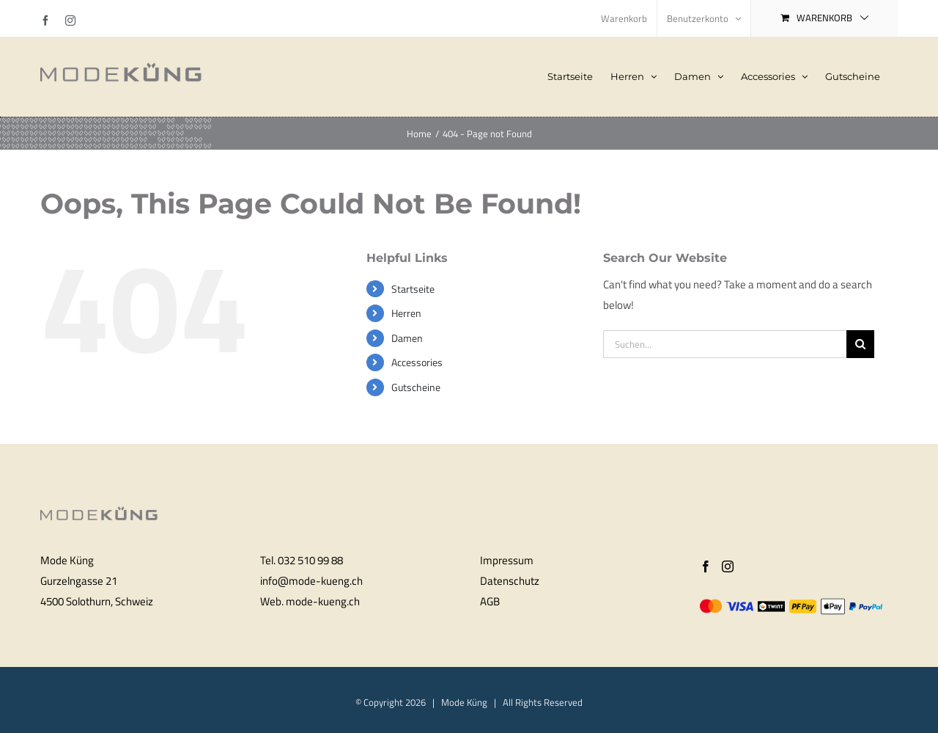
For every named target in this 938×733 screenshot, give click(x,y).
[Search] (860, 344)
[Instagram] (728, 566)
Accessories (417, 362)
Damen (407, 338)
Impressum (506, 560)
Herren (406, 313)
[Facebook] (706, 566)
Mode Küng (464, 702)
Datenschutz (509, 580)
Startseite (413, 288)
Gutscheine (415, 387)
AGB (490, 601)
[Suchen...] (724, 344)
